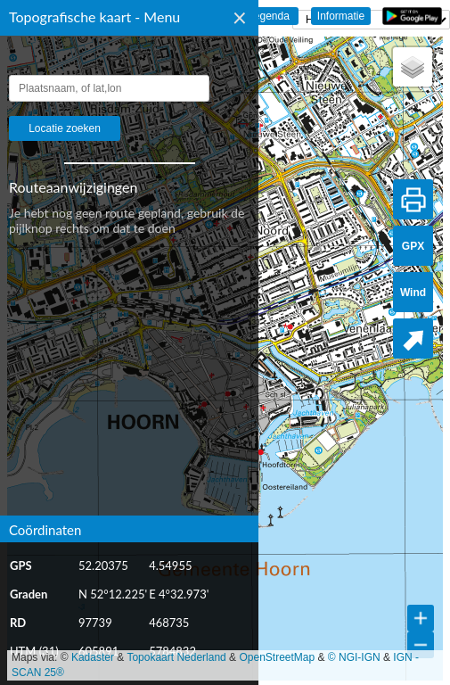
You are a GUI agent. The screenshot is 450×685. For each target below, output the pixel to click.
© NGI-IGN (354, 657)
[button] (412, 67)
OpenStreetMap (277, 657)
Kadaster (92, 657)
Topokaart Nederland (176, 657)
